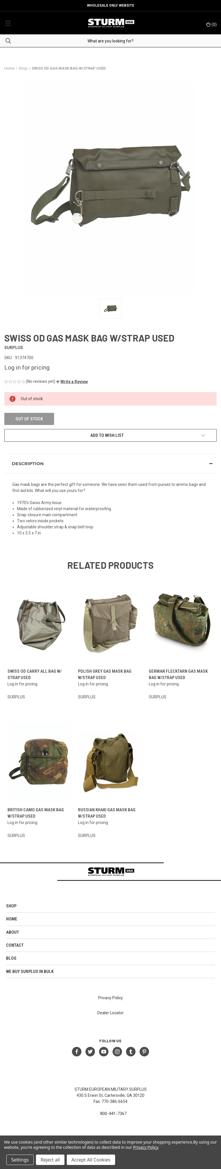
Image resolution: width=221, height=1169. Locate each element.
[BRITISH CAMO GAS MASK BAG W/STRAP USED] (39, 762)
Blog (11, 958)
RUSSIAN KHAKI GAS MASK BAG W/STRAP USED (107, 813)
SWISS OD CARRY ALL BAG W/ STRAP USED (34, 674)
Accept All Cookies (90, 1160)
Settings (20, 1160)
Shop (11, 906)
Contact (15, 945)
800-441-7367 (113, 1113)
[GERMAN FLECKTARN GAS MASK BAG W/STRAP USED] (181, 623)
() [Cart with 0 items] (211, 24)
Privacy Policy (110, 997)
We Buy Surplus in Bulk (30, 971)
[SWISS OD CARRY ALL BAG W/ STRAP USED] (39, 623)
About (12, 932)
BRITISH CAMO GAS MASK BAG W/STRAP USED (35, 813)
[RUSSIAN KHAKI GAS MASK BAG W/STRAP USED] (110, 762)
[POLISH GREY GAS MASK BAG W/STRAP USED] (110, 623)
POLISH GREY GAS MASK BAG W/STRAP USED (105, 674)
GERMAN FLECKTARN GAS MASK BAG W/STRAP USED (178, 674)
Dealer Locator (110, 1012)
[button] (72, 381)
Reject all (50, 1160)
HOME (11, 919)
